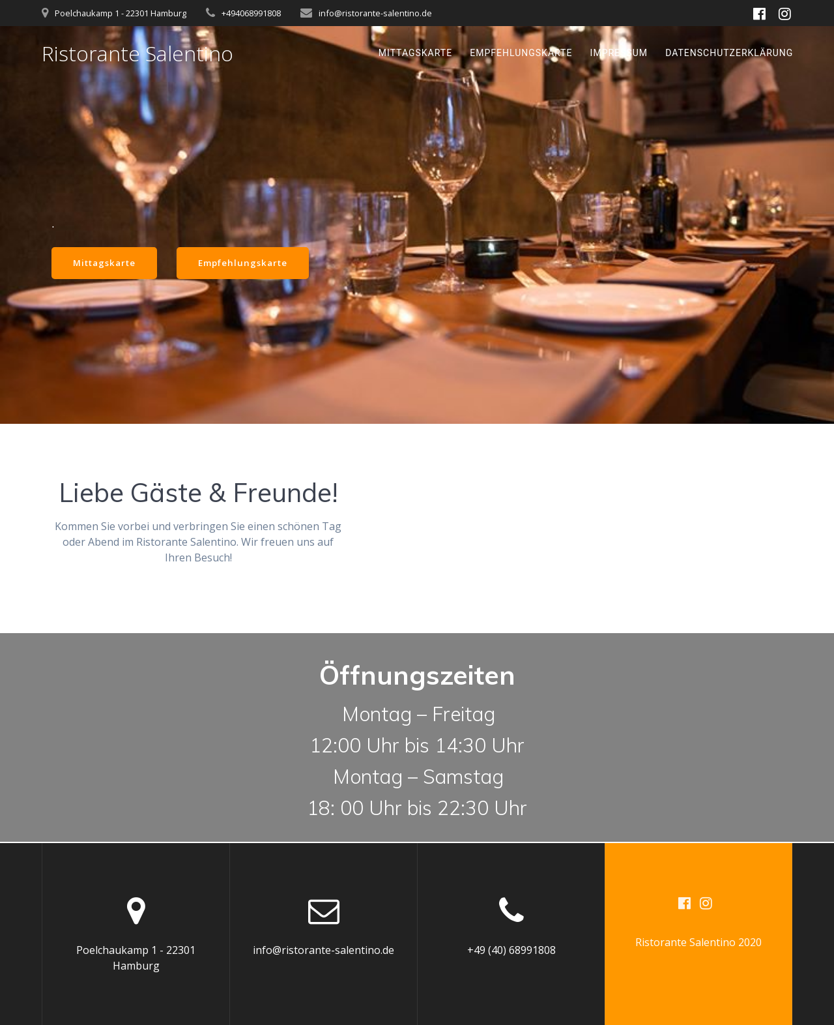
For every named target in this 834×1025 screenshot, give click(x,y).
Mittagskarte (415, 53)
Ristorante (137, 53)
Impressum (619, 53)
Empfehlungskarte (521, 53)
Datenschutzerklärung (729, 53)
